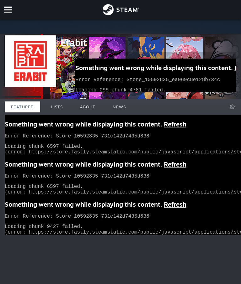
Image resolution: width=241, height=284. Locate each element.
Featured (22, 106)
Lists (57, 106)
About (87, 106)
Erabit (74, 42)
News (119, 106)
